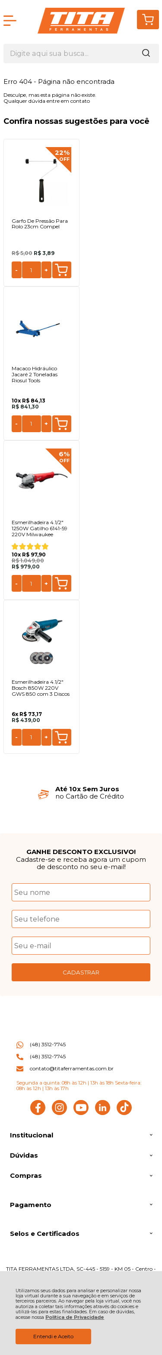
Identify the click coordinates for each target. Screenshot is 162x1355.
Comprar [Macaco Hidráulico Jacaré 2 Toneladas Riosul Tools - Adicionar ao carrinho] (61, 424)
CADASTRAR (81, 972)
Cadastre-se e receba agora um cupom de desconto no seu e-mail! (81, 863)
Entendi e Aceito (53, 1336)
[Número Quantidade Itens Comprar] (31, 269)
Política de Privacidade (74, 1317)
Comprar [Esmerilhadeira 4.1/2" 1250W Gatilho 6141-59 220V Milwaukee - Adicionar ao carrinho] (61, 583)
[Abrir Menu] (9, 20)
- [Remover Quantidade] (16, 270)
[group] (81, 792)
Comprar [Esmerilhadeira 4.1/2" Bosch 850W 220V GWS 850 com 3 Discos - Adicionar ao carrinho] (61, 737)
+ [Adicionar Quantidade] (46, 270)
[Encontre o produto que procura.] (146, 53)
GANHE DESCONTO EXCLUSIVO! (81, 852)
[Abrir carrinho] (148, 19)
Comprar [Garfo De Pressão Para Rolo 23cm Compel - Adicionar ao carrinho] (61, 270)
